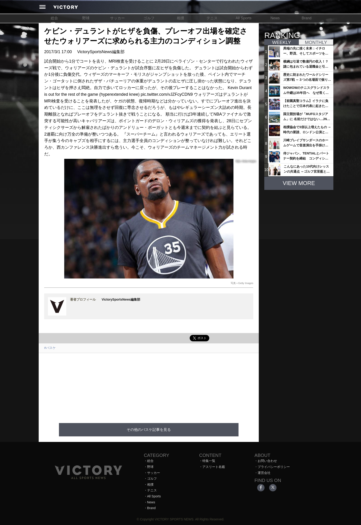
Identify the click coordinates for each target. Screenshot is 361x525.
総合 (54, 18)
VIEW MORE (299, 183)
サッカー (117, 18)
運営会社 (264, 473)
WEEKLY (281, 42)
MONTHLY (316, 42)
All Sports (243, 18)
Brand (307, 18)
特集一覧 (208, 461)
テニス (212, 18)
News (275, 18)
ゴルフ (148, 18)
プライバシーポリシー (274, 467)
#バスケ (50, 348)
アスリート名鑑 (213, 467)
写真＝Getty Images (242, 283)
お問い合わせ (267, 461)
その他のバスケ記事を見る (149, 430)
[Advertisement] (149, 385)
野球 (86, 18)
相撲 (180, 18)
